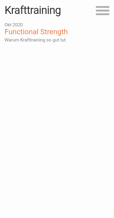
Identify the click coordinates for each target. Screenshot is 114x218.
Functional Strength (36, 32)
